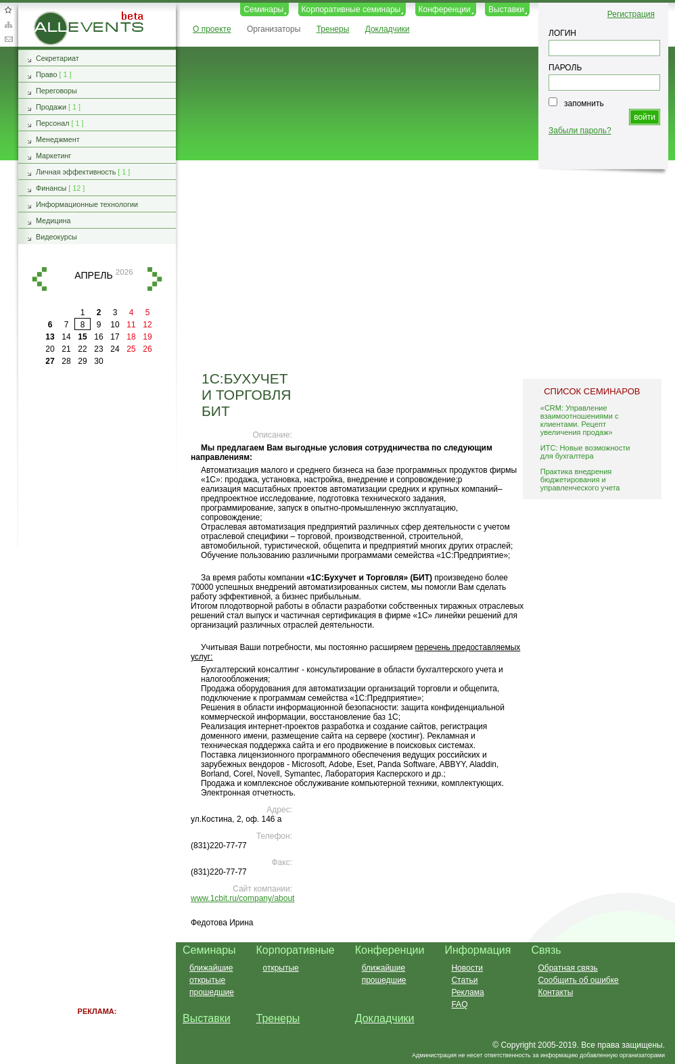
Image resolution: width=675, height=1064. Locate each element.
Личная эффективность (76, 172)
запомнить (584, 103)
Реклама (467, 992)
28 (66, 361)
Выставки (506, 9)
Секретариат (57, 58)
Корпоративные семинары (351, 9)
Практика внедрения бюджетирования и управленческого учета (580, 479)
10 (114, 324)
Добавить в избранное (8, 9)
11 (130, 324)
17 (114, 337)
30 (98, 361)
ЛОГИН (562, 33)
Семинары (263, 9)
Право (46, 74)
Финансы (51, 188)
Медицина (53, 220)
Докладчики (387, 29)
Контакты (555, 992)
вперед (154, 279)
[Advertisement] (419, 266)
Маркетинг (54, 156)
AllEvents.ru (55, 16)
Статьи (464, 980)
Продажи (51, 107)
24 (114, 349)
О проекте (212, 29)
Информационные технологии (87, 204)
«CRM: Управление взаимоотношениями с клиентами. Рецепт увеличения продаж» (579, 420)
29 (82, 361)
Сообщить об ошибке (578, 980)
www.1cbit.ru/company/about (242, 898)
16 (98, 337)
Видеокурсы (56, 237)
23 (98, 349)
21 (66, 349)
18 (130, 337)
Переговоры (56, 91)
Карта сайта (8, 24)
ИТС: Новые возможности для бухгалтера (585, 452)
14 (66, 337)
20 (49, 349)
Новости (466, 968)
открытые (207, 980)
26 (147, 349)
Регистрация (631, 14)
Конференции (445, 9)
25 (130, 349)
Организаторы (273, 29)
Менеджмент (58, 139)
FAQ (459, 1004)
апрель (93, 275)
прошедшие (211, 992)
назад (39, 279)
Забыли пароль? (580, 130)
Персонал (53, 123)
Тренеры (333, 29)
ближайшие (211, 968)
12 (147, 324)
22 (82, 349)
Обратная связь (8, 39)
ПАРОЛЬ (565, 67)
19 (147, 337)
